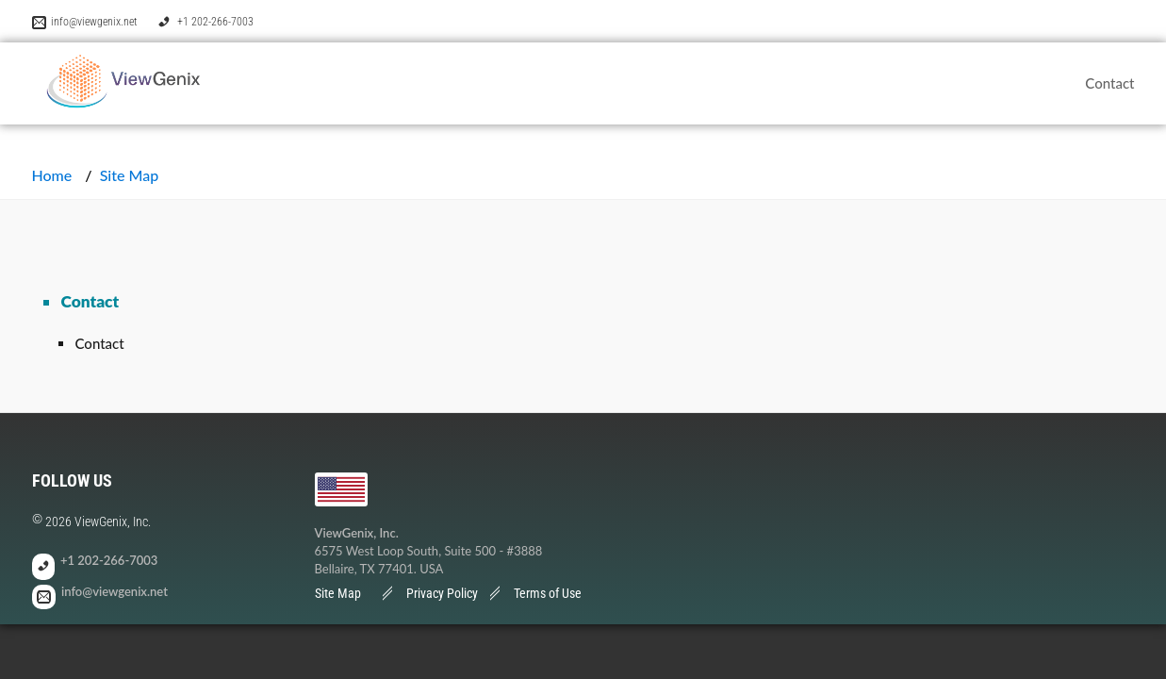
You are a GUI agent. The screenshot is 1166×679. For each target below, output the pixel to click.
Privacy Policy (442, 593)
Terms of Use (548, 593)
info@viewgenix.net (94, 21)
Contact (1109, 83)
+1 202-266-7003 (215, 21)
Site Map (338, 593)
